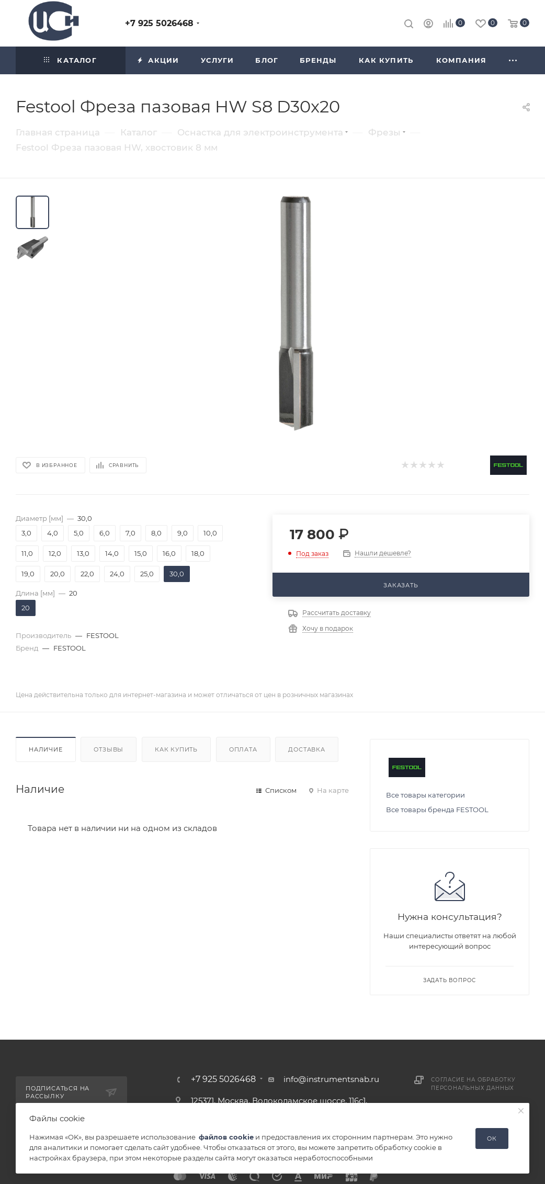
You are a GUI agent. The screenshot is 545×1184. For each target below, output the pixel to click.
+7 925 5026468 (159, 23)
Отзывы (108, 749)
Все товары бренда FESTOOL (437, 809)
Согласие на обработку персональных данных (473, 1083)
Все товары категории (425, 795)
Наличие (46, 749)
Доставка (306, 749)
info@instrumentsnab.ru (331, 1079)
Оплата (243, 749)
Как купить (176, 749)
